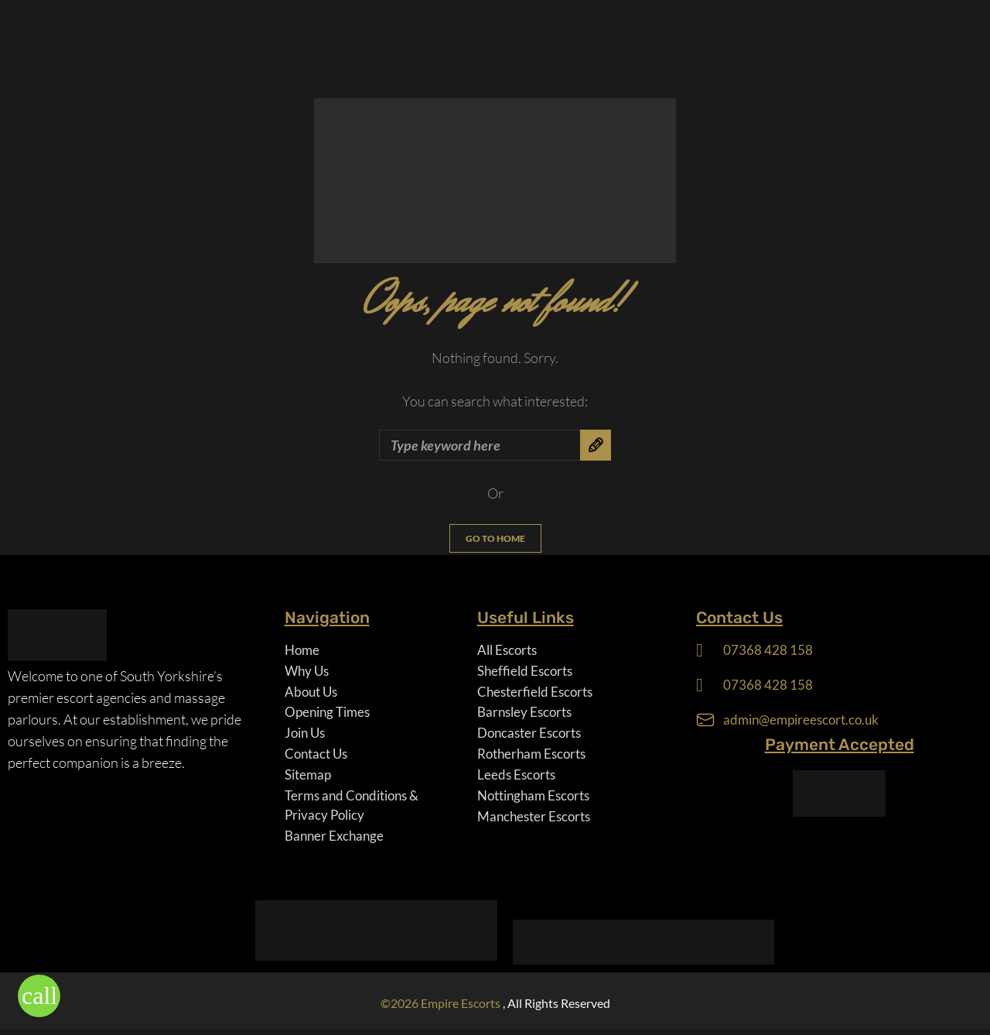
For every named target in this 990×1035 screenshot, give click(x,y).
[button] (39, 996)
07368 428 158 (768, 650)
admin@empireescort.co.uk (805, 720)
